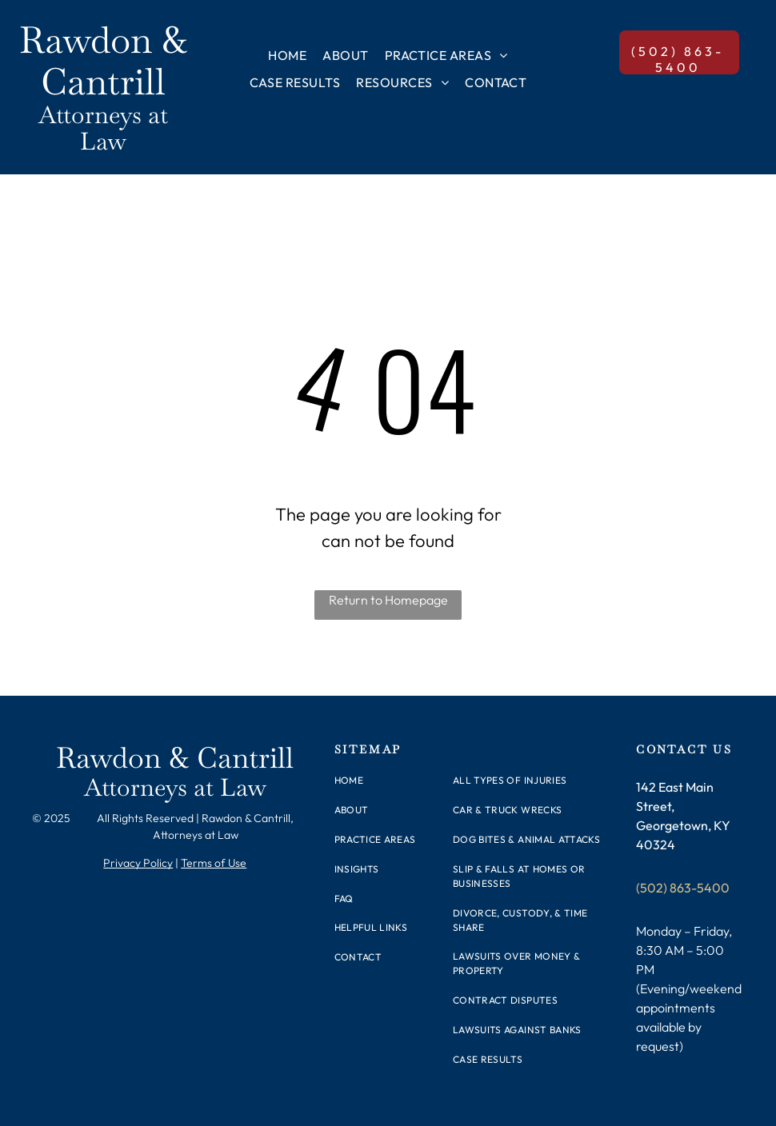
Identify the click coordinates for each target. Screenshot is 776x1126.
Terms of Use (213, 863)
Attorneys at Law (103, 128)
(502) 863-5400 (683, 888)
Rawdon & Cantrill (103, 61)
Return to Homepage (388, 600)
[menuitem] (287, 55)
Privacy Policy (138, 863)
